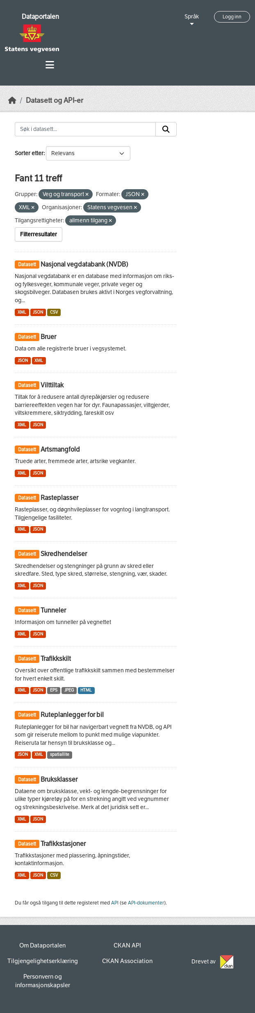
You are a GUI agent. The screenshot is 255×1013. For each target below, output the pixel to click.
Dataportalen (40, 16)
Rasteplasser (59, 498)
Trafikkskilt (56, 659)
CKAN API (127, 945)
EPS (53, 690)
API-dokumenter (146, 903)
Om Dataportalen (42, 945)
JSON (38, 312)
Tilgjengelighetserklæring (42, 961)
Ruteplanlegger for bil (72, 715)
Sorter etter (29, 153)
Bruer (48, 337)
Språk (191, 16)
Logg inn (232, 17)
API (114, 903)
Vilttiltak (52, 385)
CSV (54, 312)
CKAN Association (127, 961)
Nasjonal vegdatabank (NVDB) (84, 264)
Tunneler (53, 610)
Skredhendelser (64, 554)
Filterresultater (38, 234)
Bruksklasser (59, 779)
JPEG (69, 690)
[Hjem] (12, 100)
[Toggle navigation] (50, 65)
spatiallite (59, 754)
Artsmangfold (60, 449)
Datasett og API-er (54, 100)
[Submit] (166, 129)
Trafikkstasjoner (63, 844)
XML (22, 312)
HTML (86, 690)
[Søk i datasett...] (85, 129)
